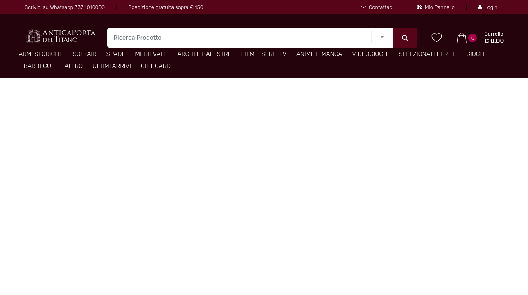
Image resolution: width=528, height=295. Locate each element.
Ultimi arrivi (112, 66)
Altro (74, 66)
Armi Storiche (40, 54)
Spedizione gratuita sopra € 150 (166, 7)
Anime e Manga (319, 54)
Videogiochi (370, 54)
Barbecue (39, 66)
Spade (116, 54)
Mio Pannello (435, 7)
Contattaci (377, 7)
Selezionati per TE (427, 54)
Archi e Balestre (204, 54)
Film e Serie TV (264, 54)
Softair (85, 54)
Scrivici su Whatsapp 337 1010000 (65, 7)
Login (487, 7)
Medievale (151, 54)
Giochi (476, 54)
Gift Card (156, 66)
